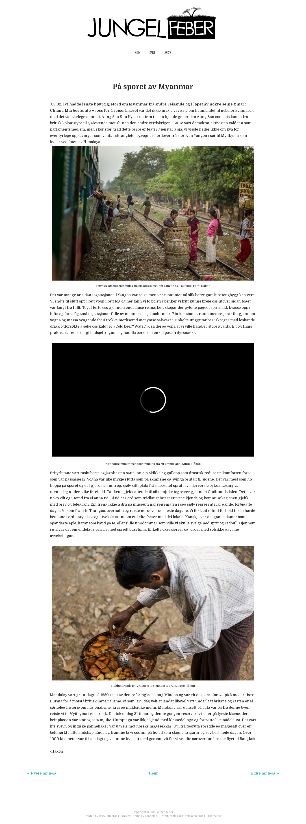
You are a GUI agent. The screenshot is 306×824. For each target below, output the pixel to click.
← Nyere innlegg (41, 773)
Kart (152, 52)
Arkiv (168, 52)
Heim (137, 52)
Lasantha (151, 816)
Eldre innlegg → (265, 773)
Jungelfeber (165, 812)
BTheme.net (214, 816)
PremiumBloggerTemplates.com (182, 816)
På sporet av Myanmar (153, 87)
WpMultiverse (108, 816)
